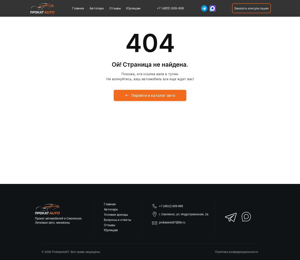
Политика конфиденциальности (236, 252)
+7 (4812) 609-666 (171, 206)
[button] (251, 8)
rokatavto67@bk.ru (173, 222)
